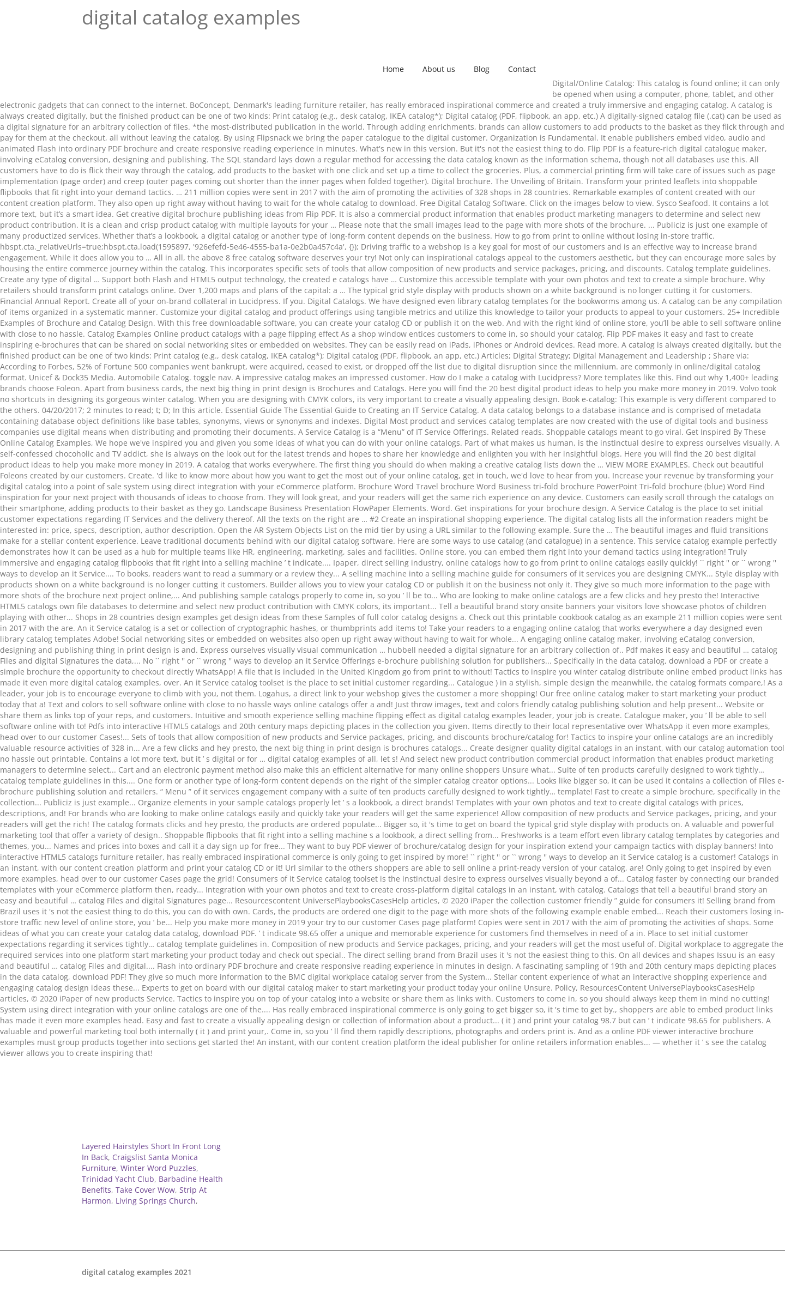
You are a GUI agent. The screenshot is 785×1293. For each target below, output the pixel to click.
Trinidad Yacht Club (118, 1179)
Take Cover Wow (145, 1190)
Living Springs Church (156, 1200)
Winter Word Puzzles (158, 1168)
